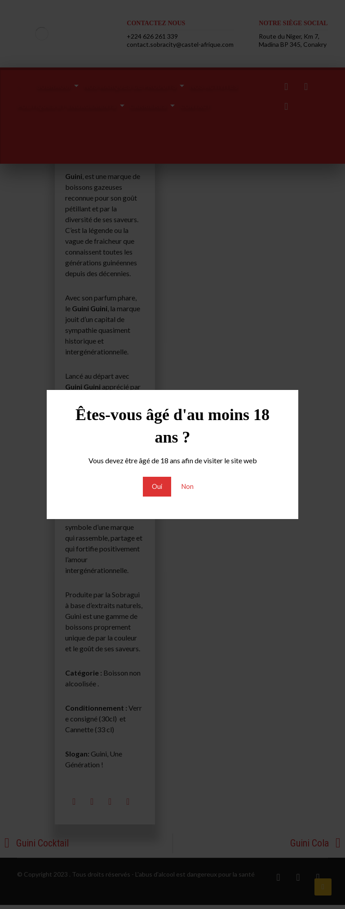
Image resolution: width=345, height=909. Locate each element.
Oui (156, 486)
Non (188, 486)
